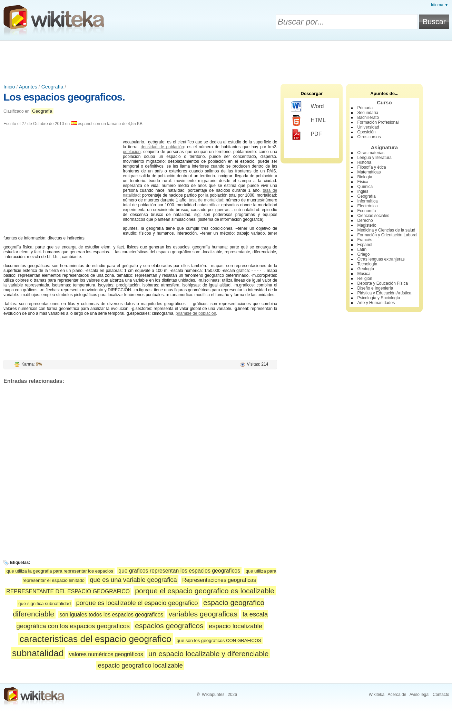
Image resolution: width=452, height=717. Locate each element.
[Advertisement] (226, 60)
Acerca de (396, 694)
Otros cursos (369, 136)
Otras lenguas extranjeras (380, 259)
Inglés (362, 191)
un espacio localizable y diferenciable (208, 654)
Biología (364, 176)
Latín (361, 249)
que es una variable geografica (133, 579)
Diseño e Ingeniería (375, 288)
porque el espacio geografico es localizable (204, 591)
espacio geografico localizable (140, 665)
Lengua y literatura (374, 157)
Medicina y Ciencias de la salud (386, 230)
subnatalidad (38, 653)
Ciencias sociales (373, 215)
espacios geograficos (169, 626)
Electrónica (367, 206)
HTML (308, 120)
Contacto (441, 694)
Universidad (368, 127)
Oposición (366, 132)
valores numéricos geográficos (106, 654)
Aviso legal (420, 694)
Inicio (9, 86)
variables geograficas (202, 614)
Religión (364, 278)
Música (363, 273)
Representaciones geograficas (219, 580)
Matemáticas (369, 172)
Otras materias (370, 152)
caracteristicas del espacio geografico (95, 639)
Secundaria (367, 112)
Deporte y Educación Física (382, 283)
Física (362, 181)
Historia (364, 162)
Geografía (52, 86)
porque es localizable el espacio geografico (137, 602)
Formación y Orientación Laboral (387, 235)
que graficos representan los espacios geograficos (179, 571)
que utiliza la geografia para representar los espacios (60, 571)
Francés (364, 239)
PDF (306, 134)
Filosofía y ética (371, 167)
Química (365, 186)
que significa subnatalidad (44, 603)
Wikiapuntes (213, 694)
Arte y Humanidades (376, 302)
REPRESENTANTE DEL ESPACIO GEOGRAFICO (68, 591)
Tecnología (367, 264)
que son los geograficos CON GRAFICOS (219, 640)
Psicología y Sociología (378, 297)
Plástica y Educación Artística (384, 293)
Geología (365, 268)
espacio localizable (235, 626)
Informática (367, 201)
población (131, 151)
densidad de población (162, 146)
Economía (366, 210)
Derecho (365, 220)
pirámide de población (196, 313)
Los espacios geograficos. (64, 97)
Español (364, 244)
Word (307, 106)
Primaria (365, 107)
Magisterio (366, 225)
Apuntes (28, 86)
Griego (363, 254)
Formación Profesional (378, 122)
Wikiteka (376, 694)
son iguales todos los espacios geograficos (111, 614)
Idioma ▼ (440, 4)
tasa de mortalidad (206, 200)
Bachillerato (368, 117)
